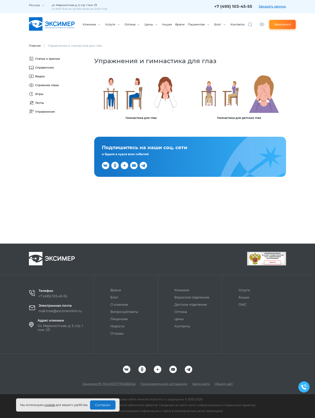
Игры (36, 94)
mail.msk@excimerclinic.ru (60, 311)
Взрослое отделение (191, 297)
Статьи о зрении (44, 58)
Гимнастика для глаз (141, 118)
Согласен (102, 405)
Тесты (36, 102)
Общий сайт (224, 384)
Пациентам (196, 24)
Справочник (41, 67)
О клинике (119, 305)
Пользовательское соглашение (163, 384)
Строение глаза (44, 85)
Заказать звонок (272, 6)
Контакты (237, 24)
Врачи (180, 24)
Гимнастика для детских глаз (239, 118)
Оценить (272, 262)
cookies (49, 405)
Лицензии (119, 319)
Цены (148, 24)
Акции (167, 24)
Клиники (181, 290)
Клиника (89, 24)
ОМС (242, 305)
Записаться (282, 24)
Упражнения (42, 111)
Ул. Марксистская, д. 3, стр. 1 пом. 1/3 (60, 328)
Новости (117, 326)
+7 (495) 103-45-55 (233, 6)
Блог (217, 24)
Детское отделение (190, 305)
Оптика (130, 24)
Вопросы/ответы (124, 312)
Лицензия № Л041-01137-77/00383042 (109, 384)
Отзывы (117, 333)
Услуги (110, 24)
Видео (37, 76)
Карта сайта (201, 384)
